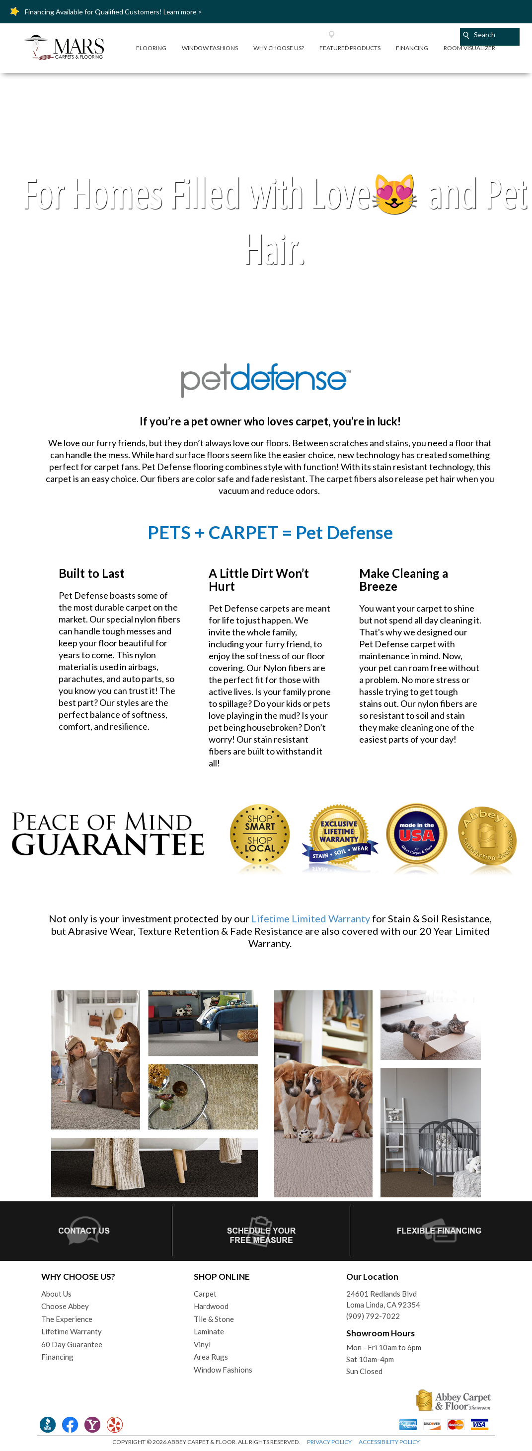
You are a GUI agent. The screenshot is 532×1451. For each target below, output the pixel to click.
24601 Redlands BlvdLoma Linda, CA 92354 (383, 1299)
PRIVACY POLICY (329, 1442)
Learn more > (182, 12)
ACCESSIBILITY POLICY (389, 1442)
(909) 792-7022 (373, 1316)
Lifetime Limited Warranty (310, 918)
